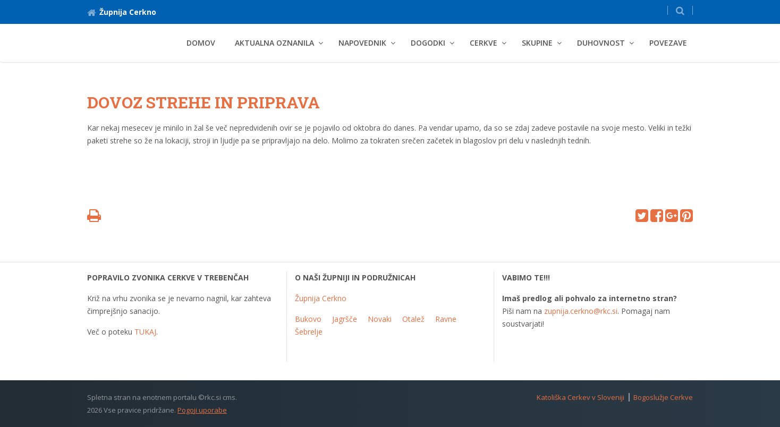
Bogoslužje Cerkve (663, 397)
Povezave (668, 43)
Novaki (380, 319)
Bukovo (308, 319)
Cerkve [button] (483, 43)
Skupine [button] (537, 43)
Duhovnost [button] (601, 43)
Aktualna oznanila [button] (274, 43)
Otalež (413, 319)
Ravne (445, 319)
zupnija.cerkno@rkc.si (580, 311)
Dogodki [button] (428, 43)
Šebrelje (309, 332)
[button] (680, 10)
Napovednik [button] (362, 43)
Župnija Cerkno (121, 12)
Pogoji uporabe (202, 410)
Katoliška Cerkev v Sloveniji (580, 397)
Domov (200, 43)
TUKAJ (145, 332)
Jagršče (344, 319)
